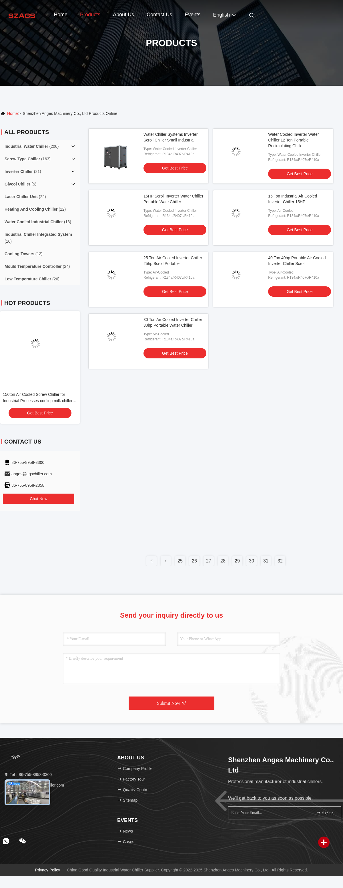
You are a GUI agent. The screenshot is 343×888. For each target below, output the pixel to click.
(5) (20, 184)
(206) (32, 146)
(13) (38, 221)
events (192, 14)
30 (251, 560)
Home (60, 14)
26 (194, 560)
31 (265, 560)
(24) (37, 266)
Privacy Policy (47, 870)
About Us (123, 14)
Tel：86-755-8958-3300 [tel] (28, 774)
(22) (25, 196)
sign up (324, 812)
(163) (28, 159)
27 (208, 560)
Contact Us (159, 14)
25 (180, 560)
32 (280, 560)
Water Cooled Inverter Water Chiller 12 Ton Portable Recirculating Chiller (293, 140)
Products (90, 14)
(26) (32, 279)
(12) (35, 209)
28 (223, 560)
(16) (38, 238)
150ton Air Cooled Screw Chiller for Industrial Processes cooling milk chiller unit (38, 400)
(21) (23, 171)
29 (237, 560)
